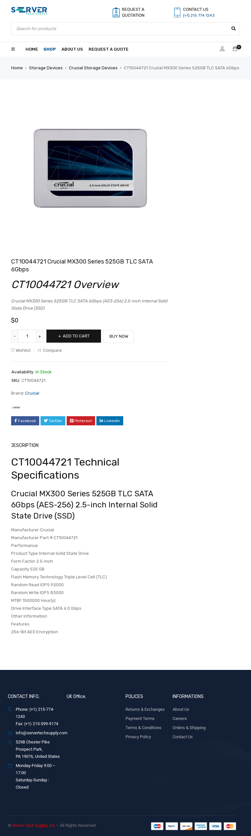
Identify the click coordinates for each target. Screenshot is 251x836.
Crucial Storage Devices (93, 67)
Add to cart (77, 335)
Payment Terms (140, 717)
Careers (180, 717)
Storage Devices (45, 67)
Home (17, 67)
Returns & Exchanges (145, 708)
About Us (181, 708)
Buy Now (122, 335)
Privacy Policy (138, 736)
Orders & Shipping (189, 727)
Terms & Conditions (143, 727)
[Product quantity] (27, 336)
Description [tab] (24, 444)
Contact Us (183, 736)
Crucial (32, 392)
